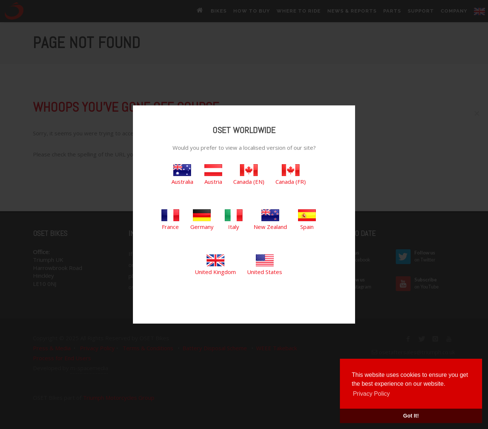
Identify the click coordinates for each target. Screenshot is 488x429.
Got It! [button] (411, 416)
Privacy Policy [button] (371, 394)
